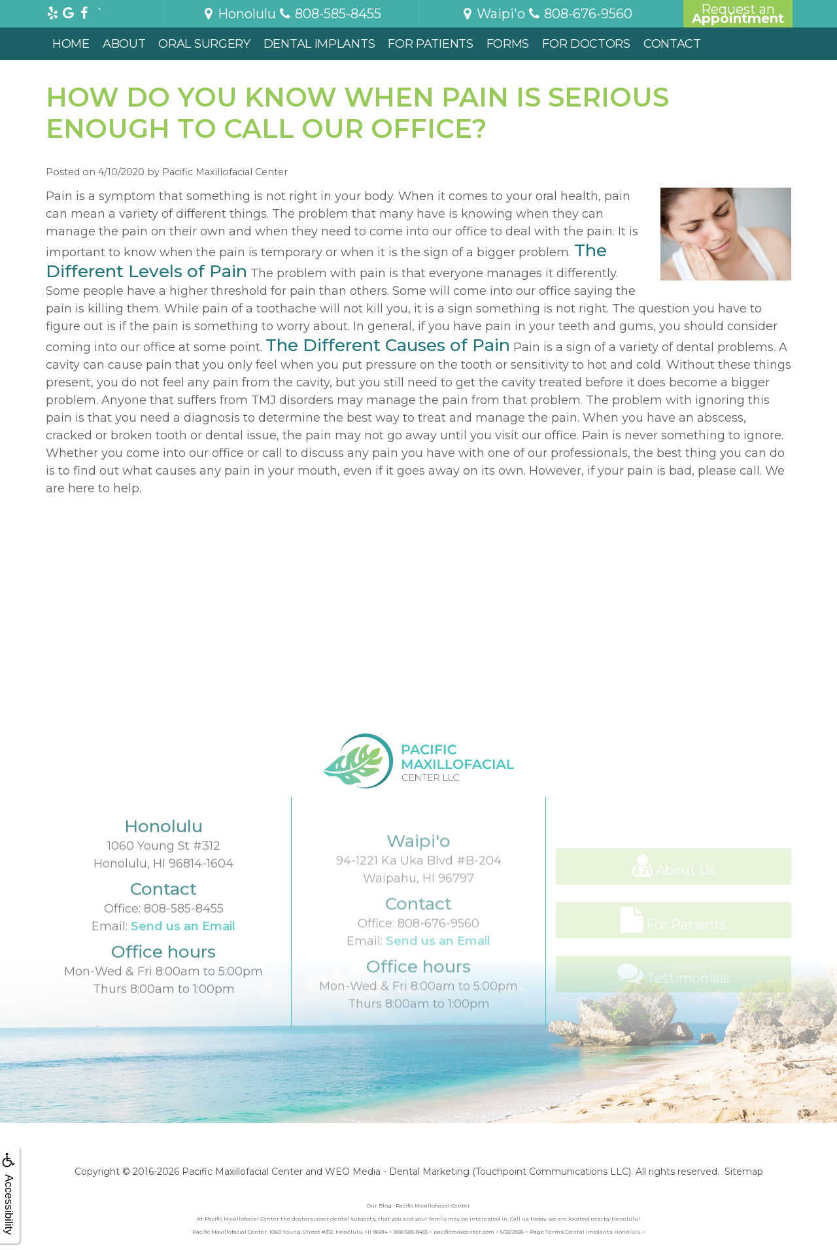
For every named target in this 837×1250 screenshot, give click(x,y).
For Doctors (586, 44)
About (124, 44)
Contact (672, 44)
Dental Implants (319, 44)
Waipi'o (492, 14)
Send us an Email (183, 964)
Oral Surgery (204, 44)
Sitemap (744, 1171)
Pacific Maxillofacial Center (242, 1171)
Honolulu (238, 14)
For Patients (430, 44)
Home (71, 44)
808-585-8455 (184, 946)
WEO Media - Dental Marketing (397, 1171)
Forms (508, 44)
